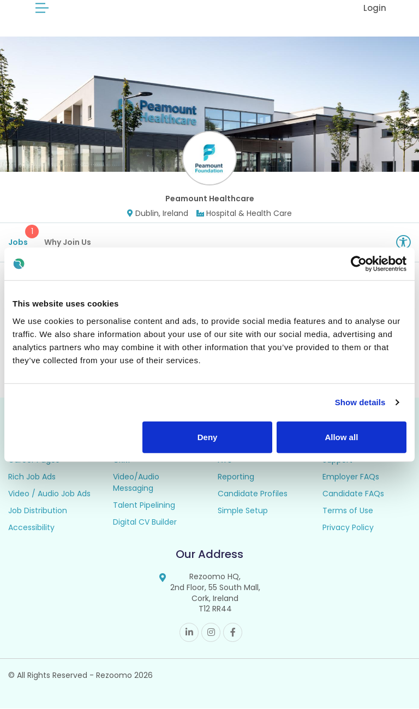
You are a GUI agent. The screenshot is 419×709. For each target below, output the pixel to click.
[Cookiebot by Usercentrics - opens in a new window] (358, 264)
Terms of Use (347, 511)
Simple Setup (243, 511)
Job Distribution (37, 511)
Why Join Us (67, 242)
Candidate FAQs (353, 494)
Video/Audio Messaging (136, 483)
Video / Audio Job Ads (49, 494)
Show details (360, 402)
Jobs (22, 236)
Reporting (236, 477)
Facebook (232, 632)
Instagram (210, 632)
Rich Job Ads (32, 477)
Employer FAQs (350, 477)
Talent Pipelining (144, 506)
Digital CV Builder (145, 523)
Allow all (341, 436)
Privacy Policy (348, 528)
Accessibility (31, 528)
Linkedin (189, 632)
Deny (207, 436)
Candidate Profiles (253, 494)
